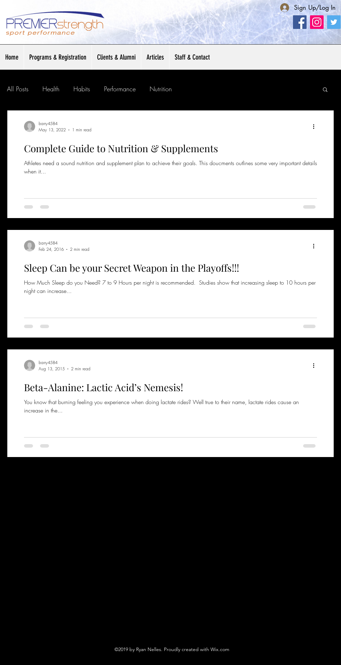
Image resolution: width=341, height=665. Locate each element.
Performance (120, 89)
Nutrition (161, 89)
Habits (81, 89)
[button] (116, 57)
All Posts (18, 89)
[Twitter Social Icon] (334, 22)
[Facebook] (300, 22)
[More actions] (316, 126)
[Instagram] (317, 22)
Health (51, 89)
